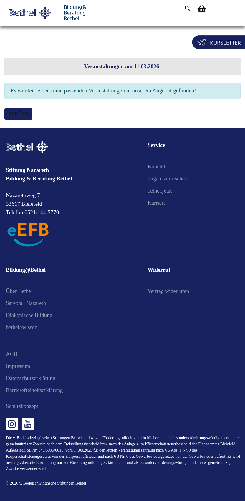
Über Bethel (19, 291)
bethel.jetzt (160, 191)
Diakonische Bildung (30, 315)
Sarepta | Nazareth (26, 303)
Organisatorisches (168, 178)
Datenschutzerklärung (30, 378)
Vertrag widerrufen (169, 291)
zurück (18, 113)
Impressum (18, 366)
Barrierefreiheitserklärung (35, 390)
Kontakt (157, 166)
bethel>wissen (22, 327)
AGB (12, 354)
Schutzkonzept (22, 406)
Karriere (157, 203)
